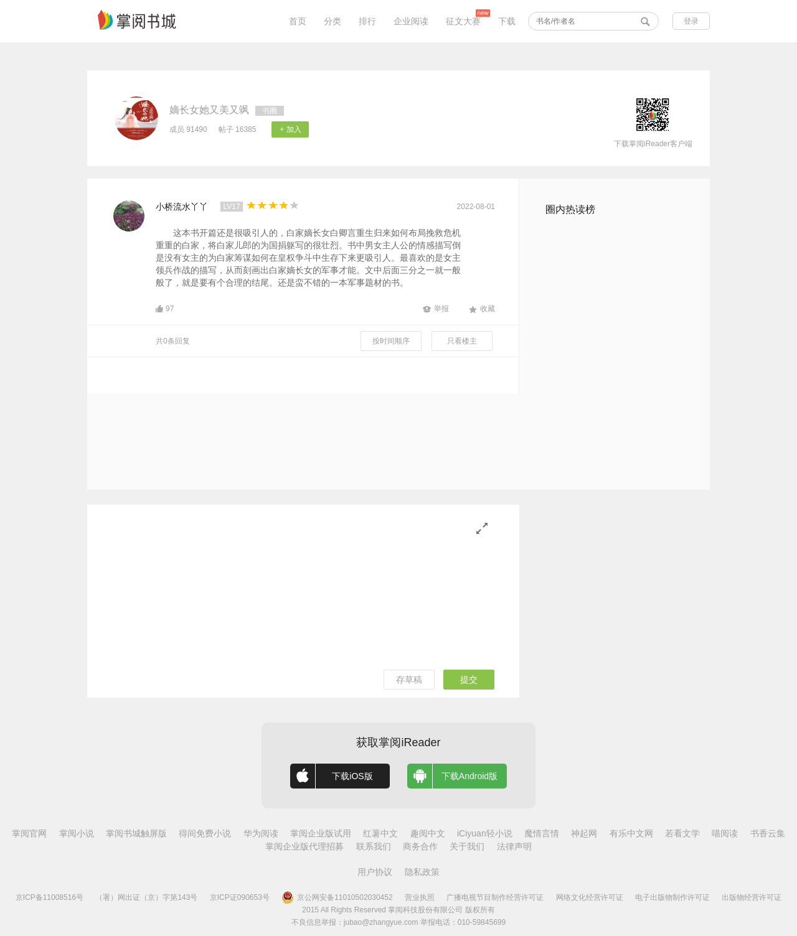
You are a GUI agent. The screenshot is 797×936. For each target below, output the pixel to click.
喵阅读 (725, 833)
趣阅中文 (427, 833)
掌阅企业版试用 (320, 833)
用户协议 (374, 872)
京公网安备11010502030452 (336, 897)
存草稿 (409, 680)
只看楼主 (462, 341)
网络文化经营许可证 (589, 897)
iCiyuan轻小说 (484, 833)
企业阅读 (411, 21)
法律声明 (514, 846)
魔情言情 (541, 833)
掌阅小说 (76, 833)
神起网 (584, 833)
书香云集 (767, 833)
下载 (507, 21)
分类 (332, 21)
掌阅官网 (29, 833)
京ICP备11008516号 (49, 897)
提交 (469, 680)
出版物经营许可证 (751, 897)
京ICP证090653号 (240, 897)
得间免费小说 (205, 833)
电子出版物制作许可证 (672, 897)
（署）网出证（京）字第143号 (146, 897)
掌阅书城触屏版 (136, 833)
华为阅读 (260, 833)
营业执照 (420, 897)
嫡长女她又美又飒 (209, 110)
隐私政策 (422, 872)
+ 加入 (290, 129)
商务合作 (420, 846)
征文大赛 (463, 21)
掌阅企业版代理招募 (304, 846)
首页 (297, 21)
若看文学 (682, 833)
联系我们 (373, 846)
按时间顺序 (391, 341)
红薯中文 (380, 833)
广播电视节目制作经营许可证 (495, 897)
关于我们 (467, 846)
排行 (367, 21)
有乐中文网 (631, 833)
